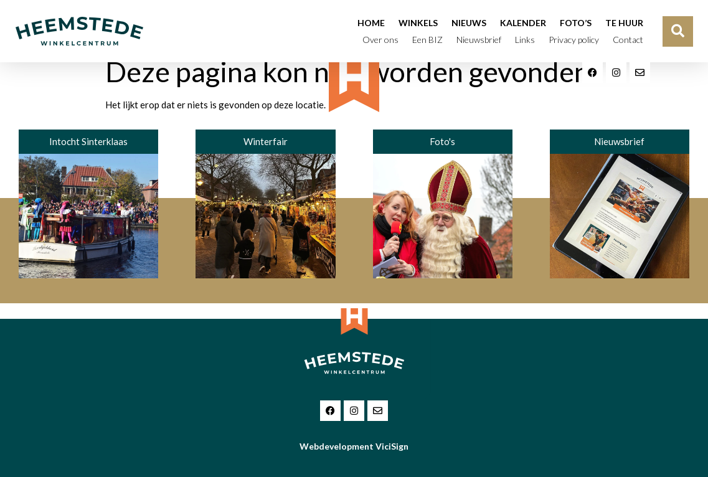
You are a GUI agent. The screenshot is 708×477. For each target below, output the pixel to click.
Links (525, 39)
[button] (678, 31)
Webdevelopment (354, 446)
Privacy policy (574, 39)
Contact (628, 39)
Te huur (624, 22)
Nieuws (468, 22)
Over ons (380, 39)
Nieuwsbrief (478, 39)
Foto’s (576, 22)
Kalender (523, 22)
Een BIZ (427, 39)
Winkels (418, 22)
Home (371, 22)
